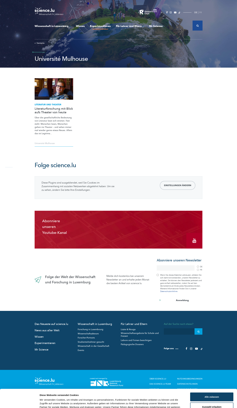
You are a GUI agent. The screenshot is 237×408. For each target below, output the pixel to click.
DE (195, 12)
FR (200, 12)
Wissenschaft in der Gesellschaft (93, 346)
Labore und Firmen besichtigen (136, 340)
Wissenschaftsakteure (88, 333)
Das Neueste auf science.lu (51, 324)
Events (81, 350)
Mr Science (156, 26)
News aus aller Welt (47, 330)
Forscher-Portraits (86, 337)
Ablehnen (212, 398)
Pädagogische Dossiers (132, 344)
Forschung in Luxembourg (90, 329)
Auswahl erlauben (211, 388)
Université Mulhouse (45, 143)
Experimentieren (100, 26)
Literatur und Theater (48, 104)
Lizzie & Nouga (128, 329)
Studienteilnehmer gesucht (91, 342)
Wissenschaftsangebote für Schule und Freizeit (140, 335)
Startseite (39, 43)
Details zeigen (160, 402)
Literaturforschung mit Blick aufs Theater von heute (54, 110)
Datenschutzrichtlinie (168, 291)
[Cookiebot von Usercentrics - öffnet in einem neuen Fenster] (19, 402)
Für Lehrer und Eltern (130, 26)
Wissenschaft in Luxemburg (53, 26)
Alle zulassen (212, 378)
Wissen (80, 26)
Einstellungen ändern (177, 185)
